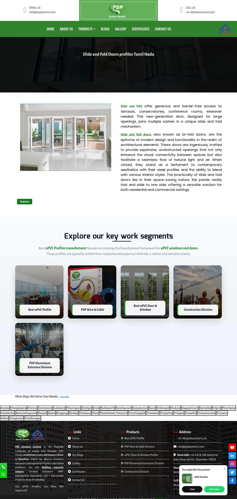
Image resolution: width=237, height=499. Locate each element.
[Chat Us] (3, 475)
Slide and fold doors (136, 134)
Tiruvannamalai (207, 410)
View (192, 489)
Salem (51, 410)
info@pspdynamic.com (188, 444)
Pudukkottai (7, 410)
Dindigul (87, 405)
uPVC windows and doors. (179, 248)
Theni (95, 410)
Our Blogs (75, 452)
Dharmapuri (73, 405)
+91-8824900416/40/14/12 (192, 435)
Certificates (76, 469)
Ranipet (42, 410)
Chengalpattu (18, 405)
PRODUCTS (86, 28)
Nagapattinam (189, 405)
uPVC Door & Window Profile (139, 452)
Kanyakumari (140, 405)
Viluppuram (16, 415)
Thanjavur (85, 410)
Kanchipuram (124, 405)
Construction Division (135, 469)
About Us (66, 28)
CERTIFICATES (140, 28)
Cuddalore (59, 405)
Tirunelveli (153, 410)
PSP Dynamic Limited (28, 444)
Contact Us (163, 28)
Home (50, 28)
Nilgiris (217, 405)
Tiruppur (179, 410)
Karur (152, 405)
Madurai (175, 405)
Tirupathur (166, 410)
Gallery (74, 460)
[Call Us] (3, 467)
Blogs (105, 28)
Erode (96, 405)
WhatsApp (214, 489)
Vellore (4, 415)
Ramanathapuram (26, 410)
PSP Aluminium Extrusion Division (142, 460)
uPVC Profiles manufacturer (66, 248)
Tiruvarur (222, 410)
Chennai (32, 405)
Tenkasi (74, 410)
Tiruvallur (190, 410)
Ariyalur (4, 405)
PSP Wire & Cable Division (137, 444)
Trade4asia (163, 496)
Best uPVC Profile (132, 435)
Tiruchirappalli (137, 410)
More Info (64, 394)
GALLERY (120, 28)
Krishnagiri (163, 405)
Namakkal (205, 405)
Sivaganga (62, 410)
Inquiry (24, 201)
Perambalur (229, 405)
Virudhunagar (33, 415)
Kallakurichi (108, 405)
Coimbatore (45, 405)
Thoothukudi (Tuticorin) (114, 410)
